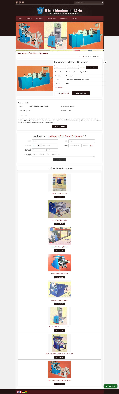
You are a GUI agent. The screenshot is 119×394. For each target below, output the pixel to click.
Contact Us (64, 18)
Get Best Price (92, 67)
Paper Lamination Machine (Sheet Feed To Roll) (59, 353)
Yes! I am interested (59, 126)
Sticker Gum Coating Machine (59, 247)
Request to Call (63, 93)
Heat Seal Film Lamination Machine (59, 327)
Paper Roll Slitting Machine (59, 220)
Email (66, 141)
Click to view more (59, 87)
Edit (82, 67)
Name (29, 141)
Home (20, 18)
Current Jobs (51, 18)
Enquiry (74, 18)
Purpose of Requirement (27, 150)
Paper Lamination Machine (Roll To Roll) (59, 380)
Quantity (65, 145)
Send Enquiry (80, 93)
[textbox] (73, 67)
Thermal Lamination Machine (59, 273)
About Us (29, 18)
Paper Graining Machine (59, 193)
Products (39, 18)
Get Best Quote (59, 197)
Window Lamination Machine (59, 300)
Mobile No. (28, 145)
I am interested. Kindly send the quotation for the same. (63, 155)
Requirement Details (27, 155)
